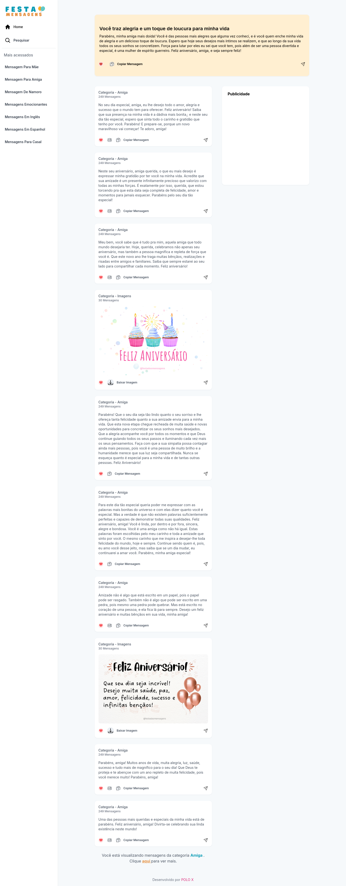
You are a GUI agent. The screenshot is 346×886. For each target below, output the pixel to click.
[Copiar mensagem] (112, 64)
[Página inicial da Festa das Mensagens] (26, 11)
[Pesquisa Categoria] (29, 40)
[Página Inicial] (29, 27)
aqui (146, 861)
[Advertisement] (265, 139)
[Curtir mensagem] (101, 64)
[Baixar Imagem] (110, 382)
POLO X (187, 880)
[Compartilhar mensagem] (303, 64)
